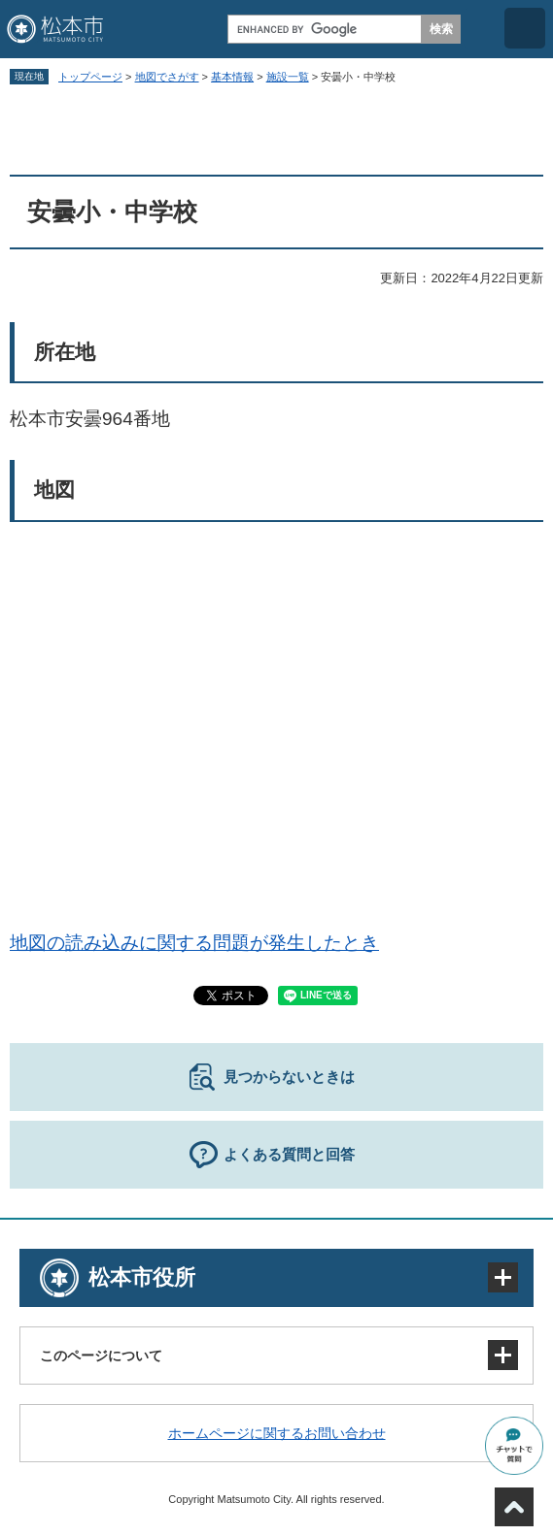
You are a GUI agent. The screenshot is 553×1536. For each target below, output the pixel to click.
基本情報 (232, 76)
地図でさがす (167, 76)
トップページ (90, 76)
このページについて (101, 1355)
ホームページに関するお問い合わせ (277, 1433)
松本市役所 (141, 1277)
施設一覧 (287, 76)
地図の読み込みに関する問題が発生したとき (194, 942)
